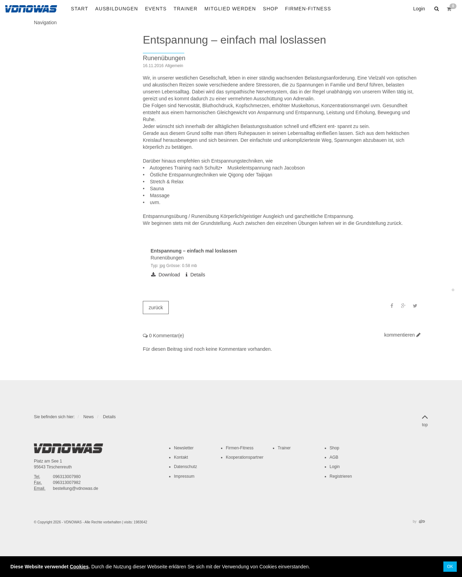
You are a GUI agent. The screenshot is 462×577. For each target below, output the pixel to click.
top (425, 419)
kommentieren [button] (402, 335)
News (88, 416)
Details (109, 416)
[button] (435, 9)
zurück (156, 307)
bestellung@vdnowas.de (75, 488)
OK (450, 566)
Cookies (79, 566)
